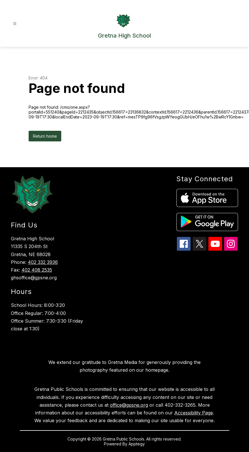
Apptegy (137, 443)
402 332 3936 (43, 262)
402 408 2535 (36, 270)
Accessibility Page (193, 413)
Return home (45, 136)
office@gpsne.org (129, 405)
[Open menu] (14, 23)
